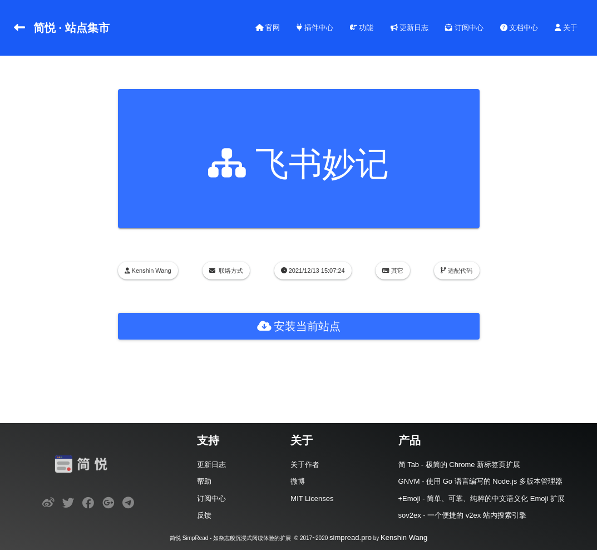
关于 (566, 27)
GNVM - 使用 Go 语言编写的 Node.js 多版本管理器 (480, 481)
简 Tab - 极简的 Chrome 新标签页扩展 (459, 464)
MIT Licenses (311, 498)
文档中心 (519, 27)
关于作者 (304, 464)
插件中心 (315, 27)
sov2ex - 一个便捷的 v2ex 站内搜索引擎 (462, 515)
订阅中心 (464, 27)
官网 (267, 27)
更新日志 (410, 27)
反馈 (204, 515)
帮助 (204, 481)
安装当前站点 (299, 326)
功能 (362, 27)
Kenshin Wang (404, 537)
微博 (297, 481)
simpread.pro (350, 537)
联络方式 (231, 270)
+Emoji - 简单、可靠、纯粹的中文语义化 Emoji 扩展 (481, 498)
